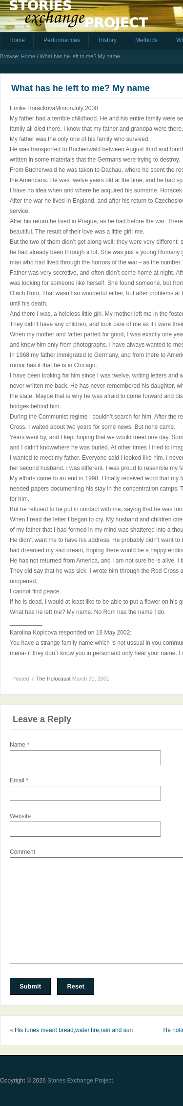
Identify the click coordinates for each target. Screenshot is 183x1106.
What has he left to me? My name (80, 88)
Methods (146, 40)
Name (19, 744)
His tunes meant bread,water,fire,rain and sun (74, 1030)
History (108, 40)
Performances (61, 40)
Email (19, 780)
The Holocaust (53, 679)
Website (20, 816)
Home (17, 40)
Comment (22, 851)
